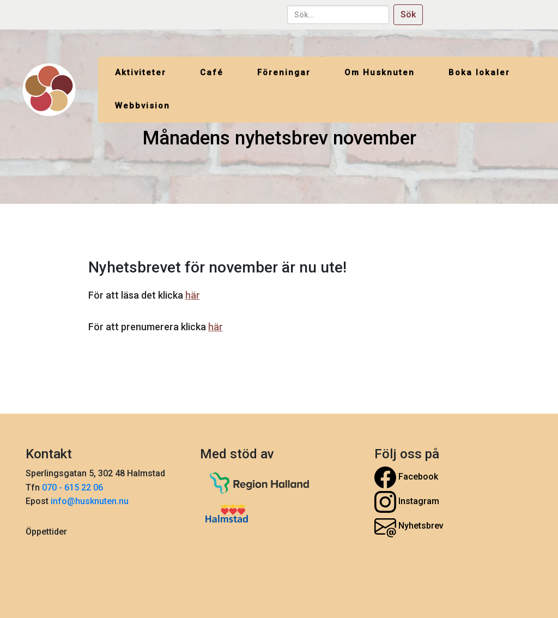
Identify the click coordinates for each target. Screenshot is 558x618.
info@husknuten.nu (90, 501)
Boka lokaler (479, 72)
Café (211, 72)
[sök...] (338, 14)
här (192, 295)
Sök (408, 14)
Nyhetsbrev (409, 526)
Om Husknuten (379, 72)
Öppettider (46, 531)
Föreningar (284, 72)
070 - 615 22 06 (73, 487)
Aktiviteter (140, 72)
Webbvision (142, 106)
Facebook (406, 477)
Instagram (406, 502)
